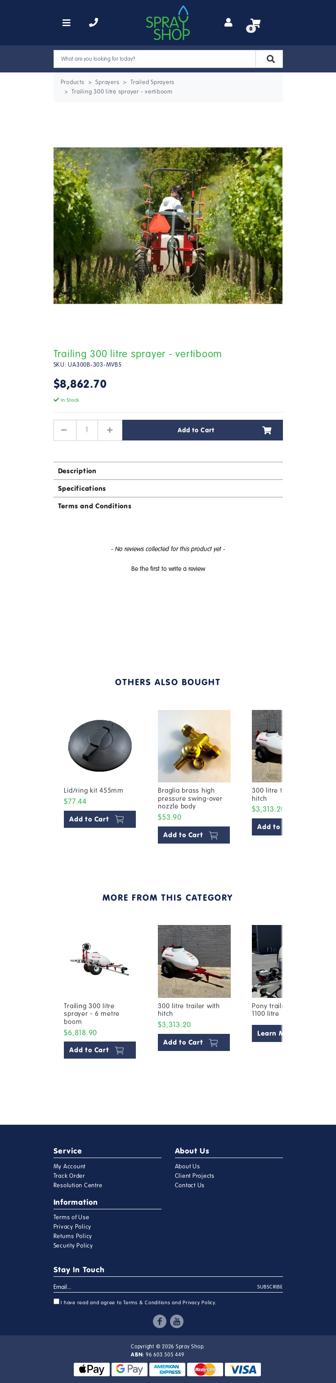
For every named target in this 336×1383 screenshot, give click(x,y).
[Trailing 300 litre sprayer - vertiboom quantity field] (87, 430)
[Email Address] (156, 1288)
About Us (187, 1166)
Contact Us (190, 1185)
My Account (70, 1166)
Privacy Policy (73, 1226)
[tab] (168, 470)
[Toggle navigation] (67, 22)
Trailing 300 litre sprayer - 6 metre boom (92, 1014)
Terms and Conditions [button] (95, 506)
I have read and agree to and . (135, 1302)
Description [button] (77, 471)
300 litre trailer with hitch (189, 1010)
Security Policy (73, 1245)
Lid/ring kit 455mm (94, 790)
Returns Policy (73, 1236)
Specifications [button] (82, 488)
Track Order (69, 1176)
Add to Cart (225, 430)
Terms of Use (72, 1217)
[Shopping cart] (256, 22)
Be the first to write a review (168, 569)
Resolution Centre (78, 1185)
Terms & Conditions (146, 1303)
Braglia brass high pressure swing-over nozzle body (190, 798)
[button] (168, 568)
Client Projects (195, 1176)
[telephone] (94, 23)
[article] (101, 778)
